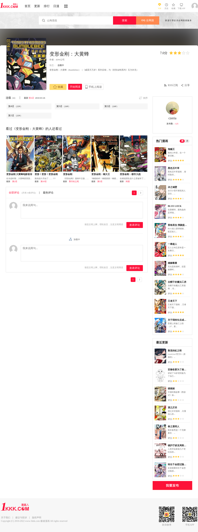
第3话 (63, 106)
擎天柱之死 (74, 181)
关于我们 (5, 517)
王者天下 (172, 301)
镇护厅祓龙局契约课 (178, 445)
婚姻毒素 (172, 263)
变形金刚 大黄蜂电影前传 (19, 174)
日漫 (56, 6)
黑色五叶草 (173, 168)
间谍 (128, 181)
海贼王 (171, 149)
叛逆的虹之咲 (175, 350)
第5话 (99, 181)
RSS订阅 (173, 85)
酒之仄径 (172, 407)
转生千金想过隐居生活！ (180, 464)
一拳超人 (172, 244)
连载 (11, 97)
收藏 (58, 87)
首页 (28, 6)
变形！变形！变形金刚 (46, 174)
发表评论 (134, 225)
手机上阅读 (95, 86)
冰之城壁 (172, 187)
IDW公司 (60, 59)
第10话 (44, 181)
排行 (47, 6)
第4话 (32, 98)
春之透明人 (173, 426)
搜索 (124, 20)
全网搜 (147, 20)
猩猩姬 (171, 388)
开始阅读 (75, 86)
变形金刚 (67, 174)
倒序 (145, 98)
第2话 (111, 106)
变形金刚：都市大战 (130, 174)
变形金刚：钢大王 (100, 174)
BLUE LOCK (175, 206)
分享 (187, 85)
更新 (37, 6)
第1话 (15, 115)
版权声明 (36, 517)
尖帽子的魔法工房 (177, 282)
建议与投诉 (21, 517)
